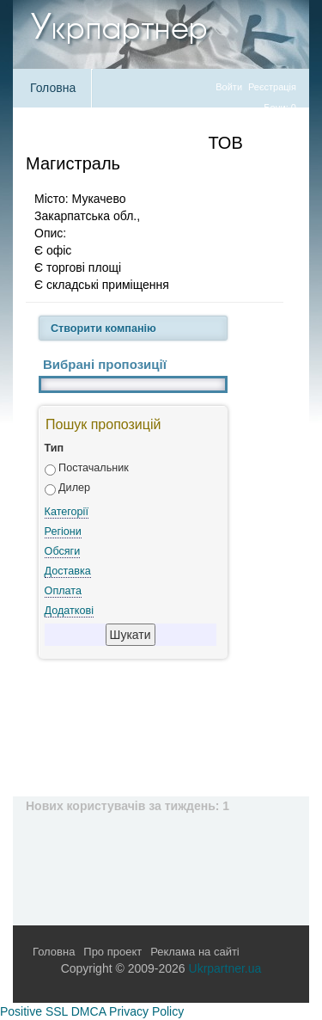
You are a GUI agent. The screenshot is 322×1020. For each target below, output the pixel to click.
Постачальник (93, 468)
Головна (53, 88)
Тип (54, 448)
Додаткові (69, 611)
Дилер (74, 488)
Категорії (66, 512)
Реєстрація (272, 87)
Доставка (68, 571)
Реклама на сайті (195, 951)
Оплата (63, 591)
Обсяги (63, 551)
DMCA (88, 1011)
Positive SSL (34, 1011)
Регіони (63, 531)
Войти (229, 87)
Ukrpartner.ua (225, 968)
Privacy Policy (146, 1011)
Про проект (112, 951)
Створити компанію (103, 329)
